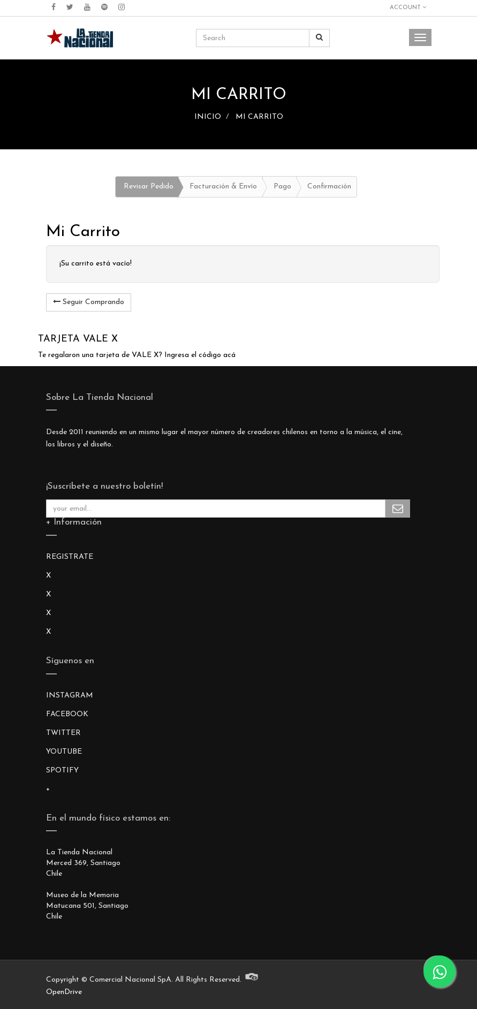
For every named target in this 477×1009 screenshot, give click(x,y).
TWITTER (63, 733)
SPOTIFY (62, 771)
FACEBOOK (67, 714)
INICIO (207, 117)
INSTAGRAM (69, 696)
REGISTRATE (69, 557)
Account (408, 7)
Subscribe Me (397, 508)
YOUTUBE (64, 752)
